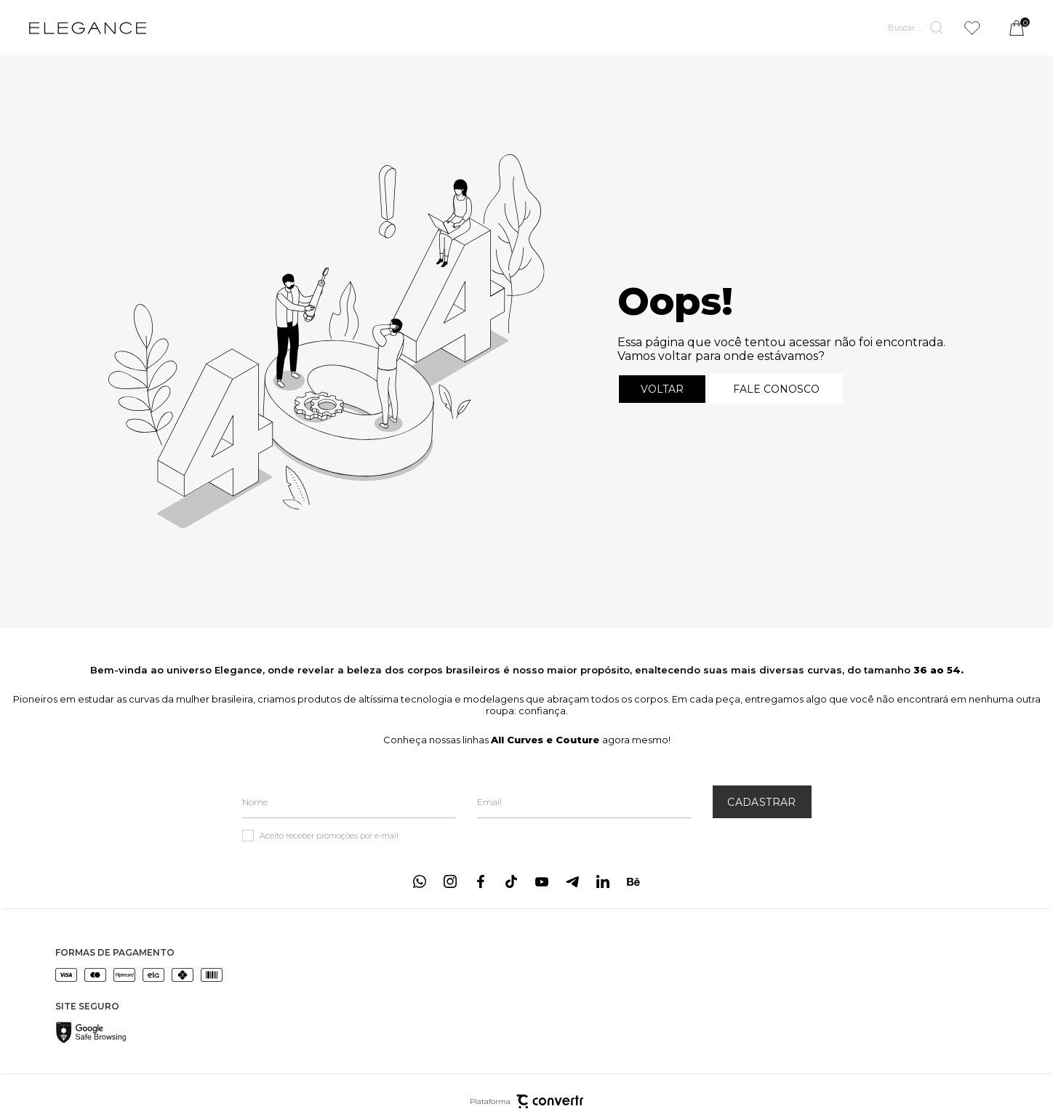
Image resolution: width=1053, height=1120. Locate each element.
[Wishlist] (972, 28)
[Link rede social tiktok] (511, 881)
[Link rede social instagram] (450, 881)
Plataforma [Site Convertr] (526, 1101)
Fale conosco (776, 389)
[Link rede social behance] (633, 881)
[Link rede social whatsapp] (420, 881)
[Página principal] (87, 27)
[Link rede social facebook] (481, 881)
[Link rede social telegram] (572, 881)
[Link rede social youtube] (542, 881)
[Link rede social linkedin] (603, 881)
